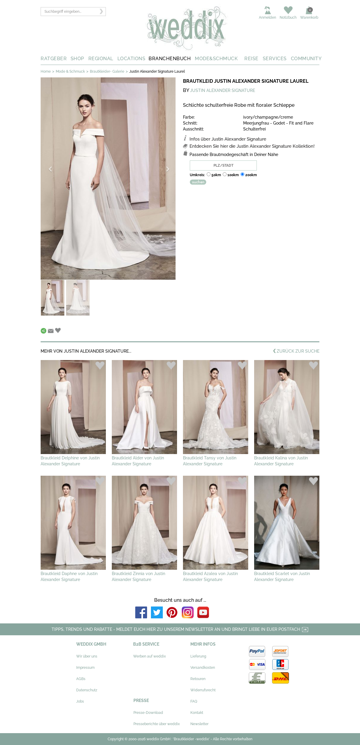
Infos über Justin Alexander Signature (227, 139)
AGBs (80, 679)
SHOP (77, 58)
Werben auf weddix (149, 656)
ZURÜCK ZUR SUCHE (296, 351)
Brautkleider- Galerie (107, 71)
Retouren (198, 679)
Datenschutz (86, 690)
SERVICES (275, 58)
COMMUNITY (306, 58)
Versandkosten (202, 668)
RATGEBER (54, 58)
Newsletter (199, 724)
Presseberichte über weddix (156, 724)
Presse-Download (148, 713)
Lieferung (198, 656)
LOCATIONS (131, 58)
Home (46, 71)
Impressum (85, 668)
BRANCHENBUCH (170, 58)
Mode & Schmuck (70, 71)
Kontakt (196, 713)
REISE (251, 58)
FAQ (193, 701)
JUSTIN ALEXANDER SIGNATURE (222, 90)
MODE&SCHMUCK (216, 58)
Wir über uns (86, 656)
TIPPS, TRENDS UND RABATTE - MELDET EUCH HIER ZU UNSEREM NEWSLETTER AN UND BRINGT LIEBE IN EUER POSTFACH (180, 629)
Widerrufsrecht (203, 690)
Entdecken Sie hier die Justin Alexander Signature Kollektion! (252, 146)
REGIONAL (100, 58)
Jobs (80, 701)
